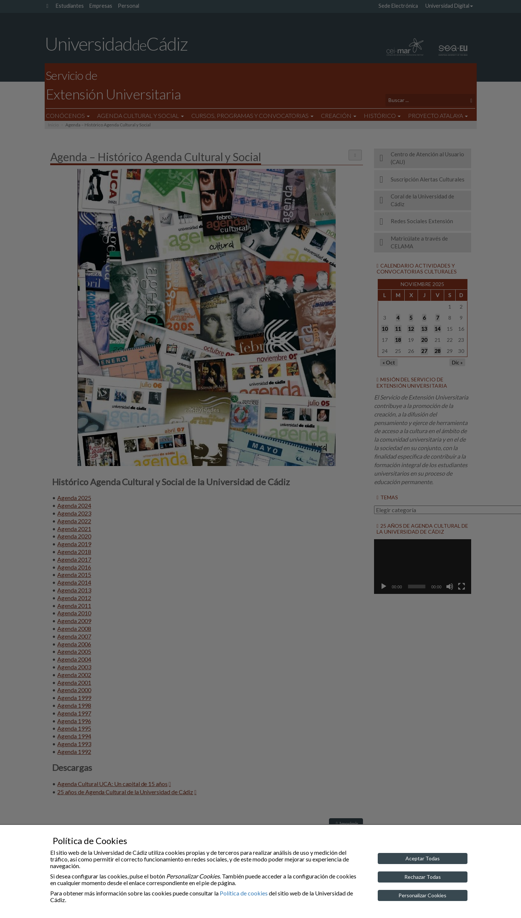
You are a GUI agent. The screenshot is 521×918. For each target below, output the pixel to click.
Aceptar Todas (422, 858)
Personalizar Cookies (422, 895)
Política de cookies (244, 893)
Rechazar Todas (422, 877)
